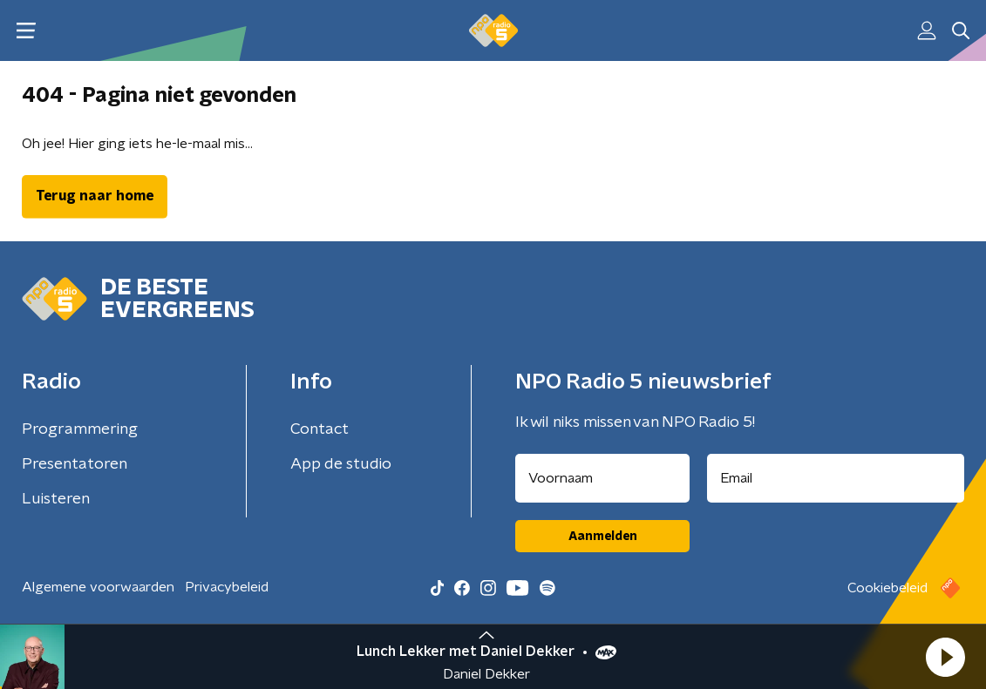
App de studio (340, 464)
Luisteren (56, 499)
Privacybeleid (227, 587)
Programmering (80, 429)
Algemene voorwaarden (98, 587)
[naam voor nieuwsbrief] (602, 478)
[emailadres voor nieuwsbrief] (835, 478)
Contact (319, 429)
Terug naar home (94, 196)
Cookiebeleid (887, 588)
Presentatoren (74, 464)
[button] (945, 657)
